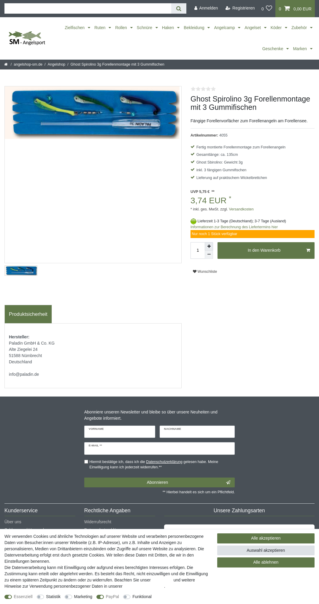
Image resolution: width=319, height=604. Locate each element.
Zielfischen (75, 27)
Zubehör (299, 27)
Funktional (142, 596)
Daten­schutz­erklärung (144, 586)
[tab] (28, 314)
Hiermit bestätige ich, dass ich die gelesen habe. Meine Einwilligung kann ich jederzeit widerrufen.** (153, 465)
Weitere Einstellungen (177, 596)
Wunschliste (205, 271)
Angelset (253, 27)
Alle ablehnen (265, 562)
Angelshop (56, 64)
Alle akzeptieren (266, 538)
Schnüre (145, 27)
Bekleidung (194, 27)
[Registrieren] (240, 8)
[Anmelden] (206, 8)
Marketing (83, 596)
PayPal (112, 596)
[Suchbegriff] (87, 8)
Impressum (162, 580)
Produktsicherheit (28, 314)
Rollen (121, 27)
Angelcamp (225, 27)
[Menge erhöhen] (209, 246)
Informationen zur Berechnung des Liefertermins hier (234, 227)
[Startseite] (6, 64)
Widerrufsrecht (97, 521)
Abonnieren (189, 482)
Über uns (12, 521)
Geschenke (273, 48)
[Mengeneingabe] (198, 250)
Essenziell (23, 596)
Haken (168, 27)
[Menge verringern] (209, 255)
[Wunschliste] (267, 8)
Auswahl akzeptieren (266, 550)
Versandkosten (241, 209)
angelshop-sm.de (28, 64)
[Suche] (178, 8)
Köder (277, 27)
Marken (300, 48)
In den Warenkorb (279, 250)
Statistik (53, 596)
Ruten (100, 27)
